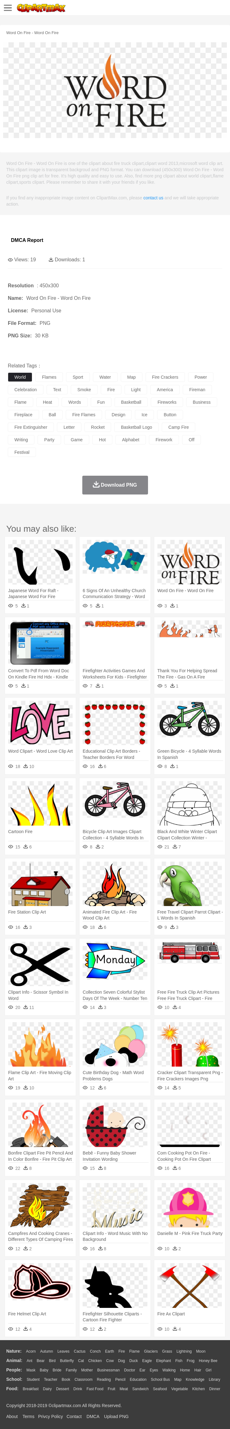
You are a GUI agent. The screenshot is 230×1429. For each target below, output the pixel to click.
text (57, 389)
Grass (167, 1351)
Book (66, 1379)
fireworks (166, 402)
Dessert (62, 1389)
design (118, 414)
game (77, 439)
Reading (104, 1379)
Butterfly (67, 1361)
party (49, 439)
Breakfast (31, 1389)
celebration (25, 389)
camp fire (178, 427)
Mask (30, 1370)
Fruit (111, 1389)
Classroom (83, 1379)
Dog (121, 1361)
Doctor (129, 1370)
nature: (14, 1351)
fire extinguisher (30, 427)
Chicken (95, 1361)
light (136, 389)
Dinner (214, 1389)
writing (21, 439)
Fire (121, 1351)
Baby (44, 1370)
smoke (84, 389)
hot (102, 439)
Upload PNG (116, 1416)
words (74, 402)
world (20, 377)
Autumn (46, 1351)
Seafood (160, 1389)
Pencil (120, 1379)
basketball (131, 402)
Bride (57, 1370)
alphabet (130, 439)
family (71, 1370)
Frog (191, 1361)
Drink (78, 1389)
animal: (14, 1360)
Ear (143, 1370)
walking (169, 1370)
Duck (133, 1361)
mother (87, 1370)
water (105, 377)
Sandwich (140, 1389)
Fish (178, 1361)
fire (111, 389)
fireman (197, 389)
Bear (40, 1361)
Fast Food (94, 1389)
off (191, 439)
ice (144, 414)
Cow (110, 1361)
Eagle (147, 1361)
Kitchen (198, 1389)
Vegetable (179, 1389)
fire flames (83, 414)
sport (78, 377)
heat (47, 402)
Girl (209, 1370)
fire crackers (165, 377)
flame (20, 402)
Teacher (51, 1379)
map (131, 377)
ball (52, 414)
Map (177, 1379)
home (185, 1370)
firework (164, 439)
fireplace (23, 414)
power (201, 377)
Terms (28, 1416)
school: (14, 1379)
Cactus (79, 1351)
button (170, 414)
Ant (29, 1361)
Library (214, 1379)
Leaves (63, 1351)
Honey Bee (208, 1361)
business (202, 402)
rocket (98, 427)
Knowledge (195, 1379)
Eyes (154, 1370)
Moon (201, 1351)
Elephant (163, 1361)
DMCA (93, 1416)
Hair (197, 1370)
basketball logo (136, 427)
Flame (134, 1351)
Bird (52, 1361)
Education (138, 1379)
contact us (153, 197)
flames (49, 377)
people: (14, 1369)
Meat (124, 1389)
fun (101, 402)
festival (21, 452)
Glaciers (151, 1351)
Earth (109, 1351)
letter (69, 427)
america (165, 389)
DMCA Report (27, 240)
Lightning (184, 1351)
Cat (81, 1361)
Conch (95, 1351)
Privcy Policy (50, 1416)
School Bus (160, 1379)
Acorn (31, 1351)
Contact (74, 1416)
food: (12, 1388)
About (12, 1416)
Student (33, 1379)
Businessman (108, 1370)
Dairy (47, 1389)
